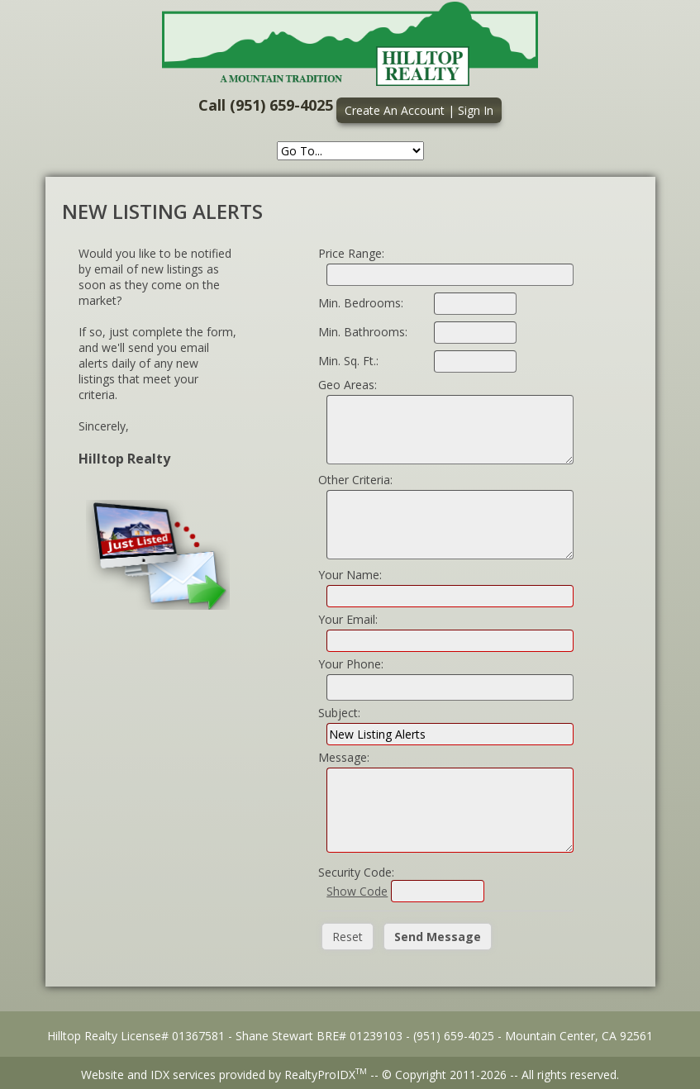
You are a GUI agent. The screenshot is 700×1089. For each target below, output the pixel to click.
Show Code (357, 891)
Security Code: (356, 872)
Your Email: (348, 619)
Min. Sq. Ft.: (348, 361)
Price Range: (351, 253)
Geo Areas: (347, 384)
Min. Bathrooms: (362, 332)
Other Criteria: (355, 479)
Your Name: (350, 575)
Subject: (339, 712)
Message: (343, 757)
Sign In (475, 110)
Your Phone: (350, 664)
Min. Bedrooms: (360, 303)
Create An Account (395, 110)
